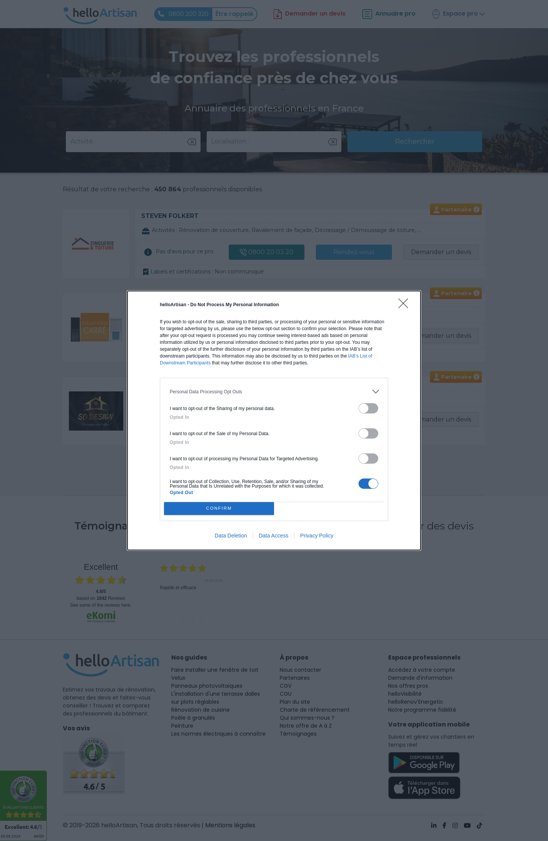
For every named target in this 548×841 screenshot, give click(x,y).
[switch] (368, 408)
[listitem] (274, 392)
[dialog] (274, 420)
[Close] (405, 306)
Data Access (273, 536)
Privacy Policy (316, 536)
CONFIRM (219, 508)
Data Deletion (231, 536)
